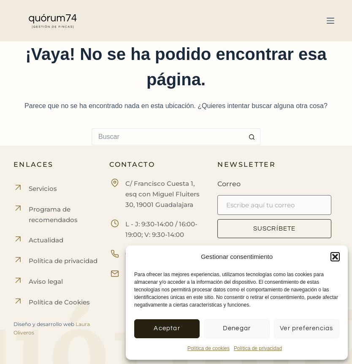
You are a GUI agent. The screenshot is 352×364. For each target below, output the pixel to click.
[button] (335, 257)
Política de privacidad (258, 348)
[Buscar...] (168, 136)
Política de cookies (208, 348)
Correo (229, 184)
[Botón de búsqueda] (252, 136)
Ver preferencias (306, 328)
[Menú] (330, 20)
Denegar (237, 328)
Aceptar (167, 328)
